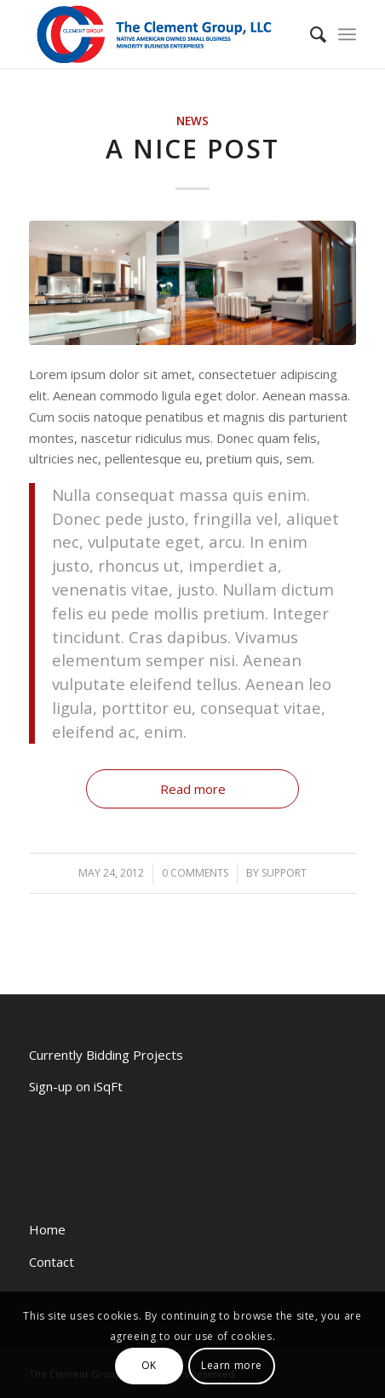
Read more (193, 788)
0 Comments (195, 873)
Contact (51, 1261)
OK (149, 1365)
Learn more (231, 1365)
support (284, 873)
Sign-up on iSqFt (76, 1086)
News (192, 121)
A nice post (192, 148)
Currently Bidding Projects (106, 1054)
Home (47, 1229)
